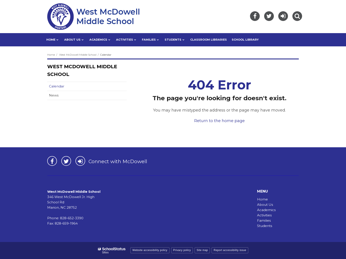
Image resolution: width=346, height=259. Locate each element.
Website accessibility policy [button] (149, 250)
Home (51, 54)
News (53, 95)
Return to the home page (219, 120)
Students (264, 226)
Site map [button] (202, 250)
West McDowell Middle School (77, 54)
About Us (265, 204)
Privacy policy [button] (182, 250)
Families (264, 220)
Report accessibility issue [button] (230, 250)
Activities (264, 215)
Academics (266, 210)
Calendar (56, 86)
